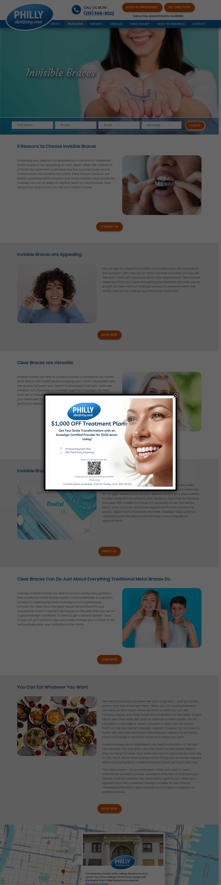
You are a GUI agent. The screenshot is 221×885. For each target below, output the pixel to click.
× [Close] (175, 396)
